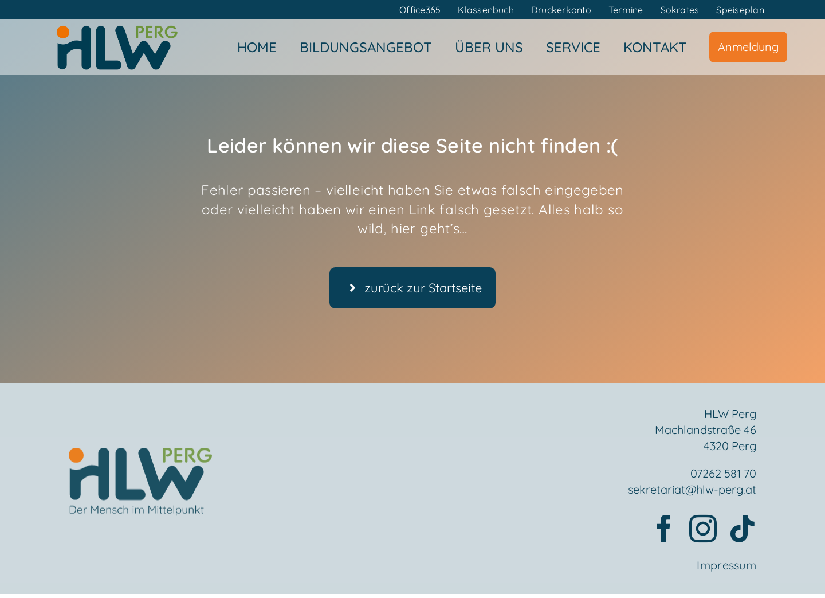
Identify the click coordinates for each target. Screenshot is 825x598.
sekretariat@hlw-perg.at (692, 490)
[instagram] (703, 530)
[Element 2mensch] (140, 459)
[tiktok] (742, 530)
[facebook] (664, 530)
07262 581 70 (723, 474)
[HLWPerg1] (117, 28)
